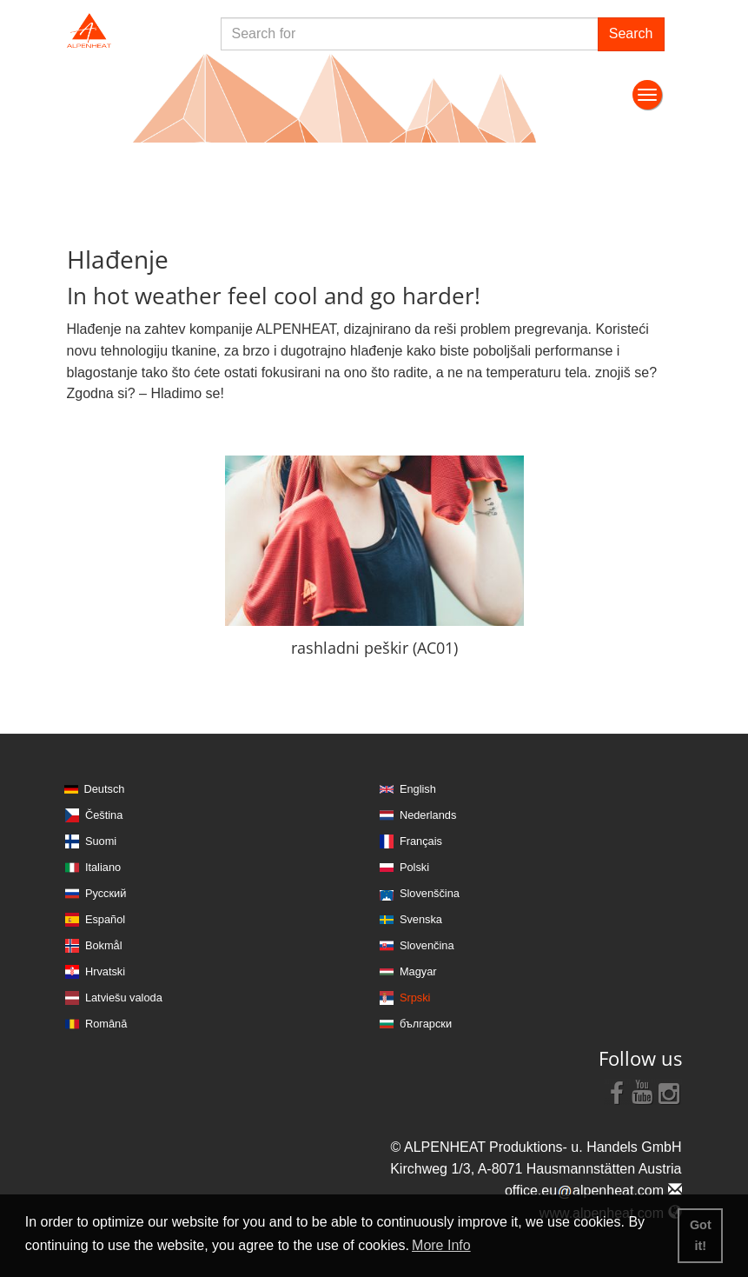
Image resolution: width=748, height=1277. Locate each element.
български (426, 1023)
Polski (414, 867)
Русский (105, 893)
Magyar (418, 971)
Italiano (103, 867)
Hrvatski (105, 971)
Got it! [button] (701, 1235)
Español (105, 919)
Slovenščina (430, 893)
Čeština (103, 814)
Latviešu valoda (123, 997)
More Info (441, 1245)
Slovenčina (427, 945)
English (418, 788)
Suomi (100, 841)
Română (106, 1023)
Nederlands (428, 814)
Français (421, 841)
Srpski (415, 997)
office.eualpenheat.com (593, 1190)
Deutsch (104, 788)
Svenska (421, 919)
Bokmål (103, 945)
